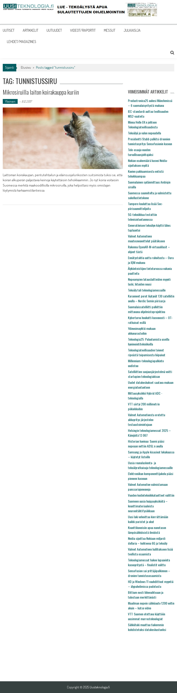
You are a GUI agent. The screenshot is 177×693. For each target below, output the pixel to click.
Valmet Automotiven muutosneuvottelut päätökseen (146, 238)
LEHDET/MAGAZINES (21, 41)
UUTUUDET (54, 30)
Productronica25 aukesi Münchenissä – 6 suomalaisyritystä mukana (150, 103)
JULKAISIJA (132, 30)
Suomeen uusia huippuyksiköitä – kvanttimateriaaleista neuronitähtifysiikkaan (148, 506)
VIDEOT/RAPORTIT (83, 30)
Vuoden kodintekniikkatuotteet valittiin (151, 495)
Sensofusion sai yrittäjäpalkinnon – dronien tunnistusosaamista (149, 573)
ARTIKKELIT (30, 30)
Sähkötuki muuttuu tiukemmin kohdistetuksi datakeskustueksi (147, 627)
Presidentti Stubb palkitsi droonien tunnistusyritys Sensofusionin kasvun (150, 141)
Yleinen (10, 101)
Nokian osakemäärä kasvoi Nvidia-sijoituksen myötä (148, 163)
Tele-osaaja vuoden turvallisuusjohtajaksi (140, 152)
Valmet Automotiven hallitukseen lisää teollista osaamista (150, 551)
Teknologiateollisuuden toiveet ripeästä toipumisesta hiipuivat (146, 352)
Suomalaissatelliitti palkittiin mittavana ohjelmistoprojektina (146, 309)
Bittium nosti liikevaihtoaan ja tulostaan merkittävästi (145, 595)
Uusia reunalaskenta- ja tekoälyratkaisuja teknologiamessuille (150, 465)
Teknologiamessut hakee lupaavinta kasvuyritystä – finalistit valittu (149, 562)
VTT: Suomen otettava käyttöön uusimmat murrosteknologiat (146, 616)
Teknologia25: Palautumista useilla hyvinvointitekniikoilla (148, 341)
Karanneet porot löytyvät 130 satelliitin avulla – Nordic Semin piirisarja (151, 298)
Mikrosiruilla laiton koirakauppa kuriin (41, 92)
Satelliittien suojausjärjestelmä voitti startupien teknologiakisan (150, 374)
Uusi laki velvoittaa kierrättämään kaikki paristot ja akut (148, 519)
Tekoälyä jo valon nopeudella (144, 132)
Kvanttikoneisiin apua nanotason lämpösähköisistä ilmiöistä (147, 530)
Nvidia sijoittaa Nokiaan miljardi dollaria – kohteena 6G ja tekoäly (147, 541)
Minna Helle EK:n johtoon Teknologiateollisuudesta (143, 124)
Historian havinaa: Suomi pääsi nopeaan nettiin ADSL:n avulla (146, 443)
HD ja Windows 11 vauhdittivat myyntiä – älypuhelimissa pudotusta (150, 584)
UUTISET (8, 30)
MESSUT (109, 30)
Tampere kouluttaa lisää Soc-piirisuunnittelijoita (145, 206)
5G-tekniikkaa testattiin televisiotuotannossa (142, 217)
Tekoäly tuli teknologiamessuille (147, 290)
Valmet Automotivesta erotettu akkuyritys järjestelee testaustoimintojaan (146, 419)
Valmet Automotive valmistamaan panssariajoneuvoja (148, 487)
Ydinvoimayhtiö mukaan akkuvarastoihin (141, 331)
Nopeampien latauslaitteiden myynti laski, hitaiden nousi (149, 281)
